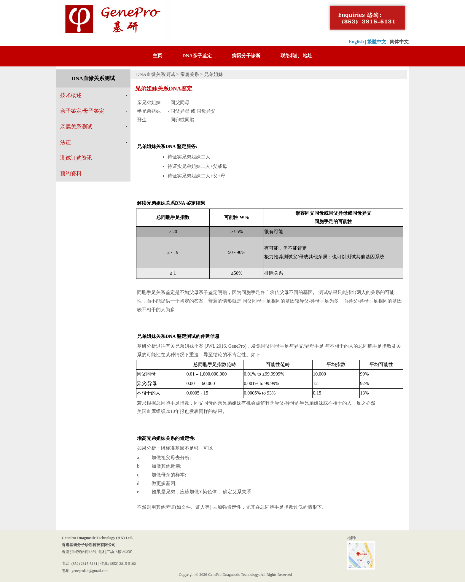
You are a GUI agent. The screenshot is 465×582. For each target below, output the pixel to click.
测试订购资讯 (76, 158)
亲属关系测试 (76, 127)
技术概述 (71, 95)
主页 (157, 55)
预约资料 (71, 173)
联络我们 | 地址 (297, 55)
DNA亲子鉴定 (197, 55)
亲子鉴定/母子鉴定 (82, 111)
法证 (65, 142)
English (356, 41)
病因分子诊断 (246, 55)
